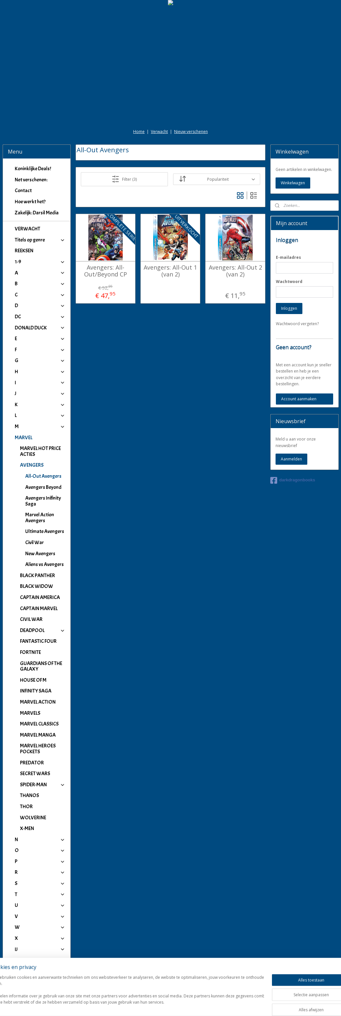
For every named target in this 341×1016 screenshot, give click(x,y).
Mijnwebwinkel (246, 1004)
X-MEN (27, 828)
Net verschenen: (31, 179)
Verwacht (159, 131)
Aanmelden (291, 459)
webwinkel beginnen (189, 1004)
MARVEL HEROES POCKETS (38, 748)
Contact (23, 190)
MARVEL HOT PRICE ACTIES (40, 451)
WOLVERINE (33, 817)
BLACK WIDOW (36, 586)
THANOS (29, 795)
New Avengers (40, 553)
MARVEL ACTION (38, 702)
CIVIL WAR (31, 619)
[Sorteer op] (217, 179)
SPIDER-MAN (42, 784)
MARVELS (30, 713)
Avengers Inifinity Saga (43, 501)
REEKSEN (24, 250)
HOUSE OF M (33, 680)
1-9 (40, 261)
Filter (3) (124, 179)
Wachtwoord (289, 281)
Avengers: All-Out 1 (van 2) (170, 271)
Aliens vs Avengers (44, 564)
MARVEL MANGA (38, 735)
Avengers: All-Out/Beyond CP (105, 271)
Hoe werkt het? (30, 201)
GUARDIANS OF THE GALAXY (41, 666)
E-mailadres (288, 257)
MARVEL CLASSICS (39, 724)
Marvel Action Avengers (39, 517)
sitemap (150, 1004)
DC (40, 316)
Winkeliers (40, 976)
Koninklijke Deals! (33, 168)
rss (164, 1004)
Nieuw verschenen (191, 131)
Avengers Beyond (43, 487)
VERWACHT (27, 228)
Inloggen (289, 308)
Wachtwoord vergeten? (297, 323)
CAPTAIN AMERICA (40, 597)
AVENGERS (42, 465)
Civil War (34, 542)
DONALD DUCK (40, 328)
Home (139, 131)
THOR (26, 806)
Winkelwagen (293, 183)
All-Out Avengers (43, 476)
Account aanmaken (298, 399)
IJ (40, 949)
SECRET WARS (35, 773)
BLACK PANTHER (37, 575)
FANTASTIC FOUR (38, 641)
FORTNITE (30, 652)
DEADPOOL (42, 630)
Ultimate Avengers (44, 531)
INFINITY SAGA (35, 691)
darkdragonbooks (292, 480)
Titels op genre (40, 240)
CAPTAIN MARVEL (39, 608)
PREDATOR (32, 762)
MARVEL (40, 437)
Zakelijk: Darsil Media (37, 212)
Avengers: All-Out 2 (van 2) (235, 271)
